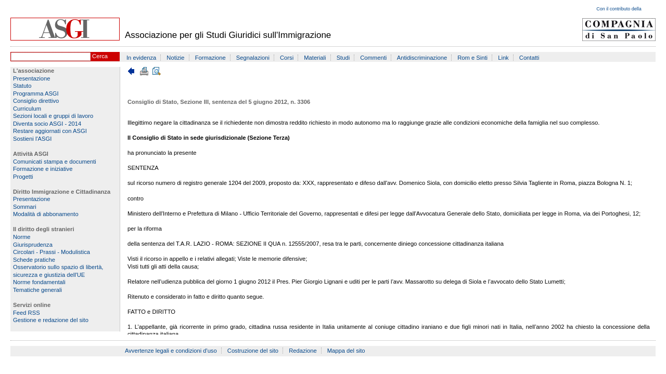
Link (503, 58)
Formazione (210, 58)
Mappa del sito (346, 351)
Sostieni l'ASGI (32, 139)
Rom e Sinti (472, 58)
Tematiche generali (37, 290)
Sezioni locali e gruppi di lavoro (53, 116)
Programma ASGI (36, 93)
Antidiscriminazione (422, 58)
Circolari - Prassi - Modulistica (51, 252)
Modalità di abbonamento (46, 214)
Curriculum (27, 108)
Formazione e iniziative (42, 169)
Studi (343, 58)
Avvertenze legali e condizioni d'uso (171, 351)
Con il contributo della (619, 8)
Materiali (315, 58)
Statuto (22, 86)
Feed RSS (26, 313)
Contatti (529, 58)
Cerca (100, 56)
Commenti (373, 58)
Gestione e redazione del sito (50, 320)
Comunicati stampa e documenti (54, 161)
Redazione (303, 351)
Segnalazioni (253, 58)
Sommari (24, 207)
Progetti (23, 176)
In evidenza (141, 58)
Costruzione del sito (252, 351)
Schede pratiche (34, 260)
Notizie (175, 58)
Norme (22, 237)
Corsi (286, 58)
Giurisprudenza (33, 245)
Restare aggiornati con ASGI (50, 131)
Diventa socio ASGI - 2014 (47, 124)
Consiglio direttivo (36, 101)
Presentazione (31, 78)
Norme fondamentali (39, 282)
